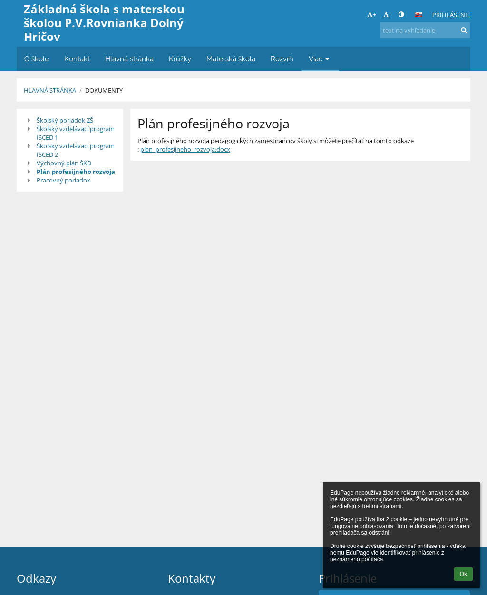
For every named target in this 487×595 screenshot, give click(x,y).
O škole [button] (36, 59)
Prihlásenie (451, 14)
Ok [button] (463, 574)
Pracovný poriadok (63, 180)
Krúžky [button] (180, 59)
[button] (418, 14)
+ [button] (371, 14)
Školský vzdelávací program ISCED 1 (76, 133)
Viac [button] (320, 59)
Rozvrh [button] (282, 59)
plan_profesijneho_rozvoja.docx (185, 149)
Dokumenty (104, 90)
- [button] (387, 14)
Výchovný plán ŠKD (64, 163)
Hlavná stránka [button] (129, 59)
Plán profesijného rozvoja (76, 171)
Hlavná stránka (50, 90)
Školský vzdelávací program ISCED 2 (76, 150)
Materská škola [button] (230, 59)
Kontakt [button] (77, 59)
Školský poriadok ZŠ (65, 120)
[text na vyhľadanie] (425, 30)
